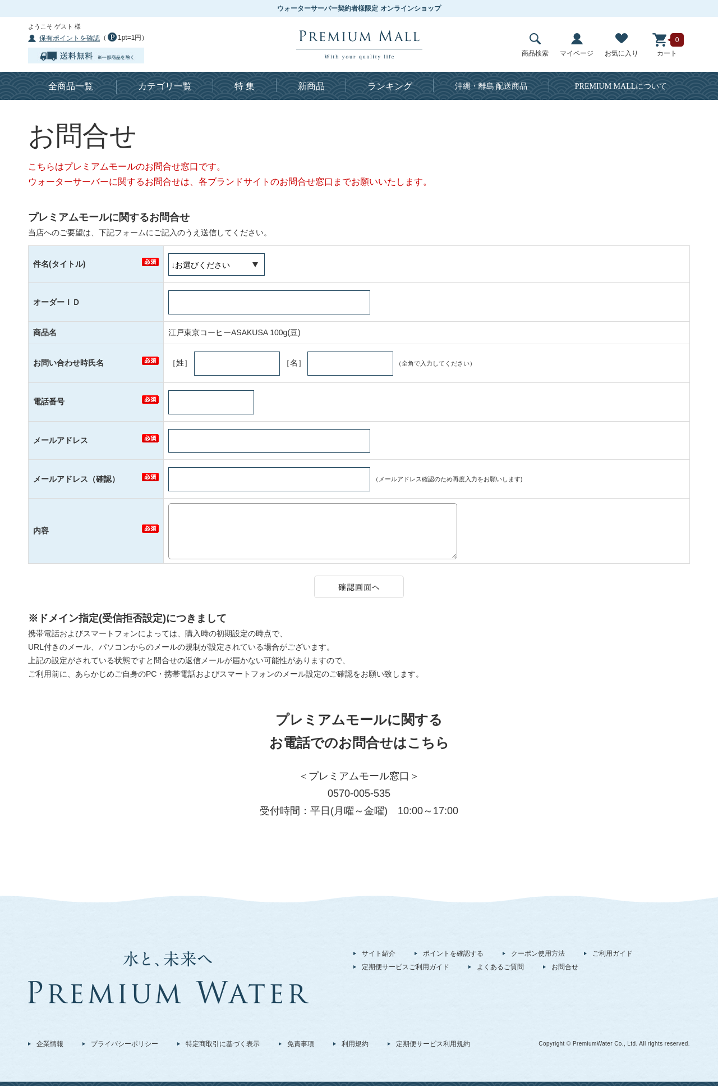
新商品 (311, 86)
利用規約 (355, 1044)
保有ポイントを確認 (69, 38)
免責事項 (300, 1044)
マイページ (576, 45)
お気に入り (621, 45)
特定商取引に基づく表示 (223, 1044)
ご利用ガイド (612, 953)
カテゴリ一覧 (165, 86)
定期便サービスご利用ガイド (405, 967)
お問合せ (564, 967)
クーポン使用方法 (538, 953)
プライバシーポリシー (124, 1044)
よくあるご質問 (500, 967)
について (621, 86)
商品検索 (535, 45)
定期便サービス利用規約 (433, 1044)
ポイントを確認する (453, 953)
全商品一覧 (70, 86)
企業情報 (49, 1044)
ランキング (389, 86)
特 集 (244, 86)
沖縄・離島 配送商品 (491, 86)
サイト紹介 (378, 953)
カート (667, 45)
